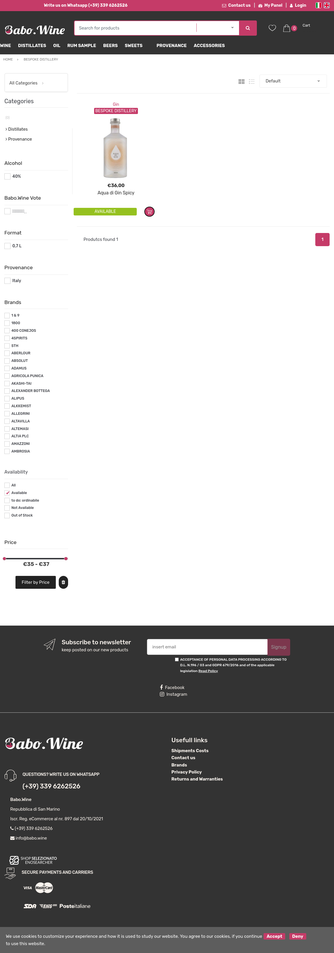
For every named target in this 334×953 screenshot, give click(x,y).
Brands (179, 765)
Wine (5, 45)
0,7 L (16, 246)
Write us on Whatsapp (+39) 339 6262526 (85, 5)
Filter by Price (35, 582)
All (13, 485)
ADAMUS (19, 368)
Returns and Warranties (197, 779)
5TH (14, 346)
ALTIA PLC (20, 436)
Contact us (236, 5)
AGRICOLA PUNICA (27, 376)
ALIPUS (17, 398)
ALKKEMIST (21, 406)
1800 (15, 323)
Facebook (172, 687)
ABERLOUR (20, 353)
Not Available (22, 508)
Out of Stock (22, 515)
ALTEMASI (20, 429)
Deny (297, 936)
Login (298, 5)
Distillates (32, 45)
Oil (56, 45)
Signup (278, 647)
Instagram (173, 694)
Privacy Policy (187, 772)
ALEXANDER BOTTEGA (30, 391)
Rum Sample (81, 45)
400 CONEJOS (23, 331)
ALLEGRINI (20, 414)
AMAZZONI (20, 444)
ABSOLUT (19, 361)
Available (19, 493)
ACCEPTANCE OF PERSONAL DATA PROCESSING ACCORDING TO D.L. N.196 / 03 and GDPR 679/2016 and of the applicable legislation (233, 665)
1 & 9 (15, 315)
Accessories (209, 45)
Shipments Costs (190, 750)
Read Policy (208, 671)
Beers (110, 45)
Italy (16, 280)
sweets (134, 45)
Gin (116, 104)
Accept (274, 936)
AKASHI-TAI (21, 383)
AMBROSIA (20, 451)
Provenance (172, 45)
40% (16, 176)
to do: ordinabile (25, 500)
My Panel (270, 5)
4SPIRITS (19, 338)
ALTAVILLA (20, 421)
